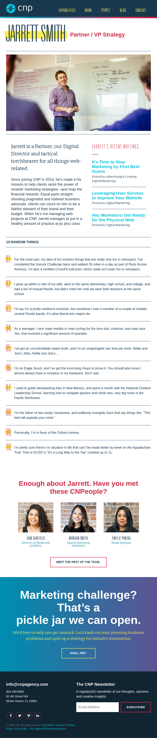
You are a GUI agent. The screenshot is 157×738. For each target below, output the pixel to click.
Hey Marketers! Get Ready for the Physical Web (118, 217)
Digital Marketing (104, 181)
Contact (141, 10)
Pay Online (48, 725)
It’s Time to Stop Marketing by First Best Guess (115, 166)
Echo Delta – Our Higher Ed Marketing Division (40, 728)
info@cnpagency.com (27, 684)
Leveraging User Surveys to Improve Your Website (118, 195)
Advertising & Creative (121, 176)
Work (88, 10)
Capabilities (67, 10)
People (105, 10)
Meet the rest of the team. (78, 562)
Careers (60, 725)
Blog (123, 10)
